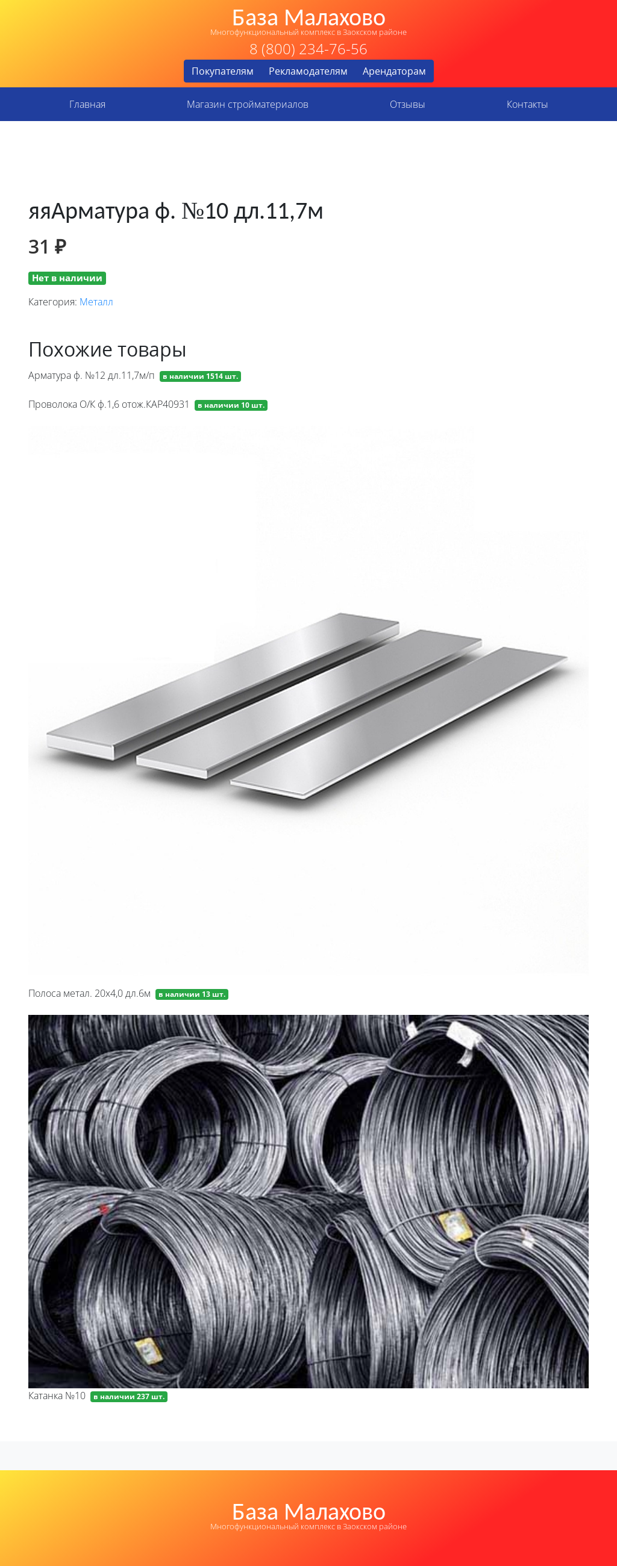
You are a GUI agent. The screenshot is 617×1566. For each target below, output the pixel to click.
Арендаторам (394, 71)
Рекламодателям (308, 71)
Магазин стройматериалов (247, 104)
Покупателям (223, 71)
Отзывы (407, 104)
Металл (96, 301)
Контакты (527, 104)
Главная (87, 104)
